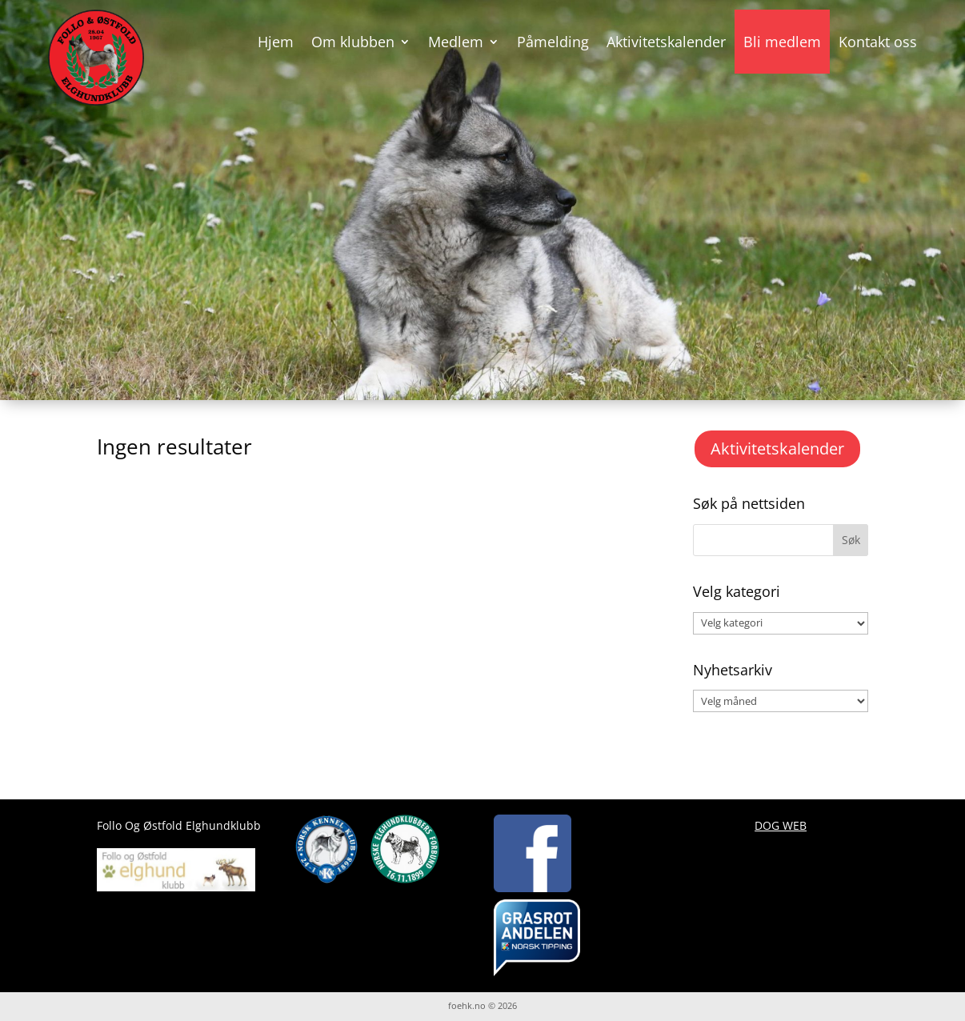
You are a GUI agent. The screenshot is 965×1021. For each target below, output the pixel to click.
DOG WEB (781, 825)
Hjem (276, 41)
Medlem (455, 41)
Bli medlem (782, 41)
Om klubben (352, 41)
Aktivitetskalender (666, 41)
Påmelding (553, 41)
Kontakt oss (878, 41)
